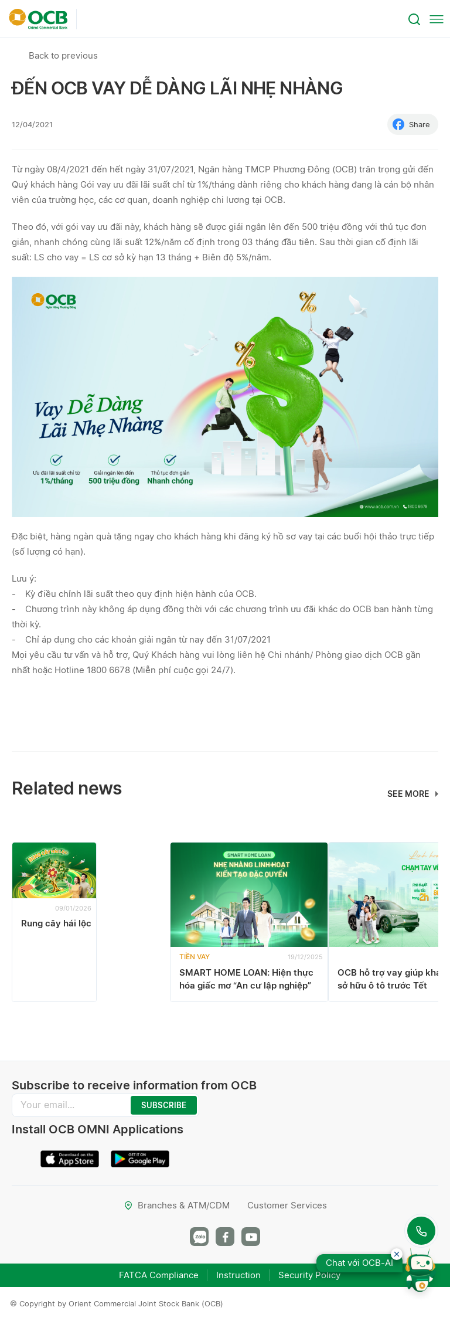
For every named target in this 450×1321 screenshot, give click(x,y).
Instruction (238, 1275)
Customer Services (287, 1205)
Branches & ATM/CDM (177, 1205)
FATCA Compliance (159, 1275)
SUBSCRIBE (163, 1105)
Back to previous (63, 55)
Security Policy (309, 1275)
